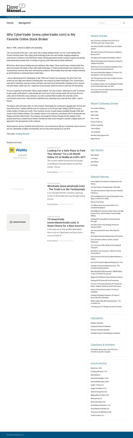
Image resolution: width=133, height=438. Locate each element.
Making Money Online (98, 395)
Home (10, 22)
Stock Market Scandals (98, 409)
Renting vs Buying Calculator (100, 330)
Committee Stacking (98, 108)
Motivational (95, 398)
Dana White (94, 162)
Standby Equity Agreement (100, 135)
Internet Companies (97, 392)
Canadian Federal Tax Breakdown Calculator (105, 333)
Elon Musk (94, 165)
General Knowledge (97, 378)
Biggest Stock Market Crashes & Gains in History (107, 277)
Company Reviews (22, 134)
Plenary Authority (96, 122)
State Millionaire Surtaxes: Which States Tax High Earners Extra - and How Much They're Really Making (107, 213)
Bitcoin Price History (97, 202)
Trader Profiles (96, 415)
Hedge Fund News (97, 388)
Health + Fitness (96, 385)
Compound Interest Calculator (101, 326)
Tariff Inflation (95, 128)
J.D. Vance (94, 158)
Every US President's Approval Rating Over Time (107, 262)
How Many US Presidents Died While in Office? (106, 58)
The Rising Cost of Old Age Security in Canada (106, 307)
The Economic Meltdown (99, 412)
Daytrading (94, 375)
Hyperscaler (95, 115)
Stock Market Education (99, 405)
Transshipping (95, 132)
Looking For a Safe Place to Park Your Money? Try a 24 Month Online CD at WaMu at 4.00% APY (66, 155)
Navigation (25, 22)
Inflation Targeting (97, 125)
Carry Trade (95, 118)
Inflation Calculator (97, 323)
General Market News (98, 382)
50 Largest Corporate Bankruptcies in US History (107, 236)
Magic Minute (95, 139)
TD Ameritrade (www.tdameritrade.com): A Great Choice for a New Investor (65, 223)
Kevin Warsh (95, 155)
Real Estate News (96, 402)
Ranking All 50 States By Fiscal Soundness (105, 280)
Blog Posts (94, 368)
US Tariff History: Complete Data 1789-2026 (105, 187)
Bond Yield (94, 112)
